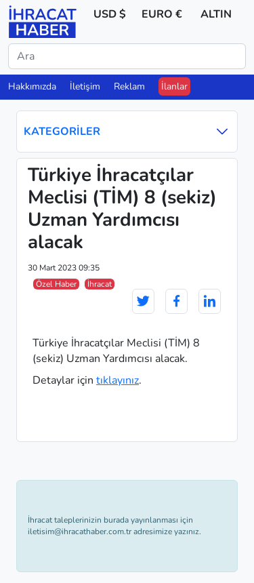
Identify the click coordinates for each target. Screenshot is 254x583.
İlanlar (174, 86)
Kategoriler (127, 131)
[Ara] (127, 56)
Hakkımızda (32, 86)
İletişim (85, 86)
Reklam (129, 86)
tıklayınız (117, 380)
